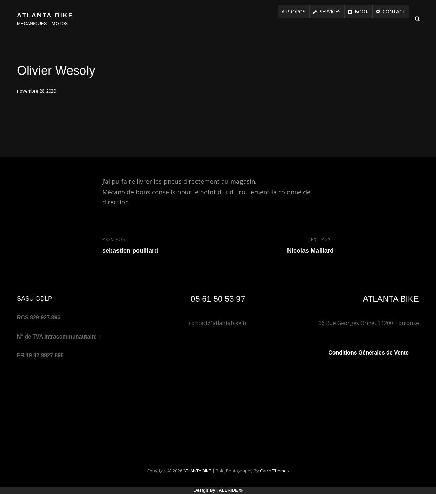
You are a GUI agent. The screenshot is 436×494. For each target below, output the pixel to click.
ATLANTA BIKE (45, 15)
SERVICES (330, 11)
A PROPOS (294, 11)
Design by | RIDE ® (217, 490)
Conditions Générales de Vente (368, 353)
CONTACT (394, 11)
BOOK (362, 11)
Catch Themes (274, 470)
